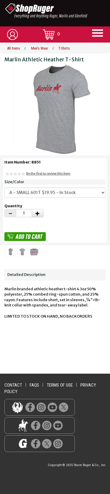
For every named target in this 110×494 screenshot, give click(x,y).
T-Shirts (64, 48)
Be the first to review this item (48, 173)
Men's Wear (39, 48)
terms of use (60, 385)
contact (13, 385)
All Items (13, 48)
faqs (34, 385)
